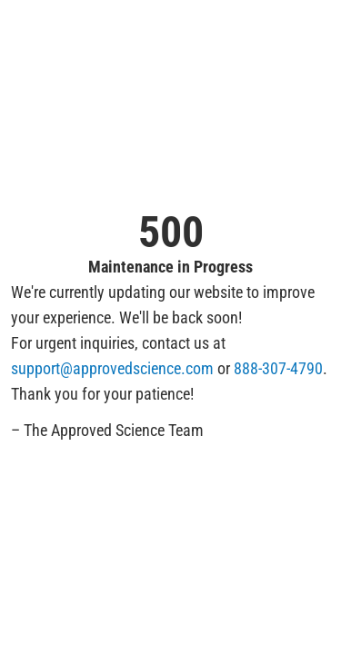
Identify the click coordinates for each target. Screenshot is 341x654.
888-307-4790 (278, 368)
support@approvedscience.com (112, 368)
